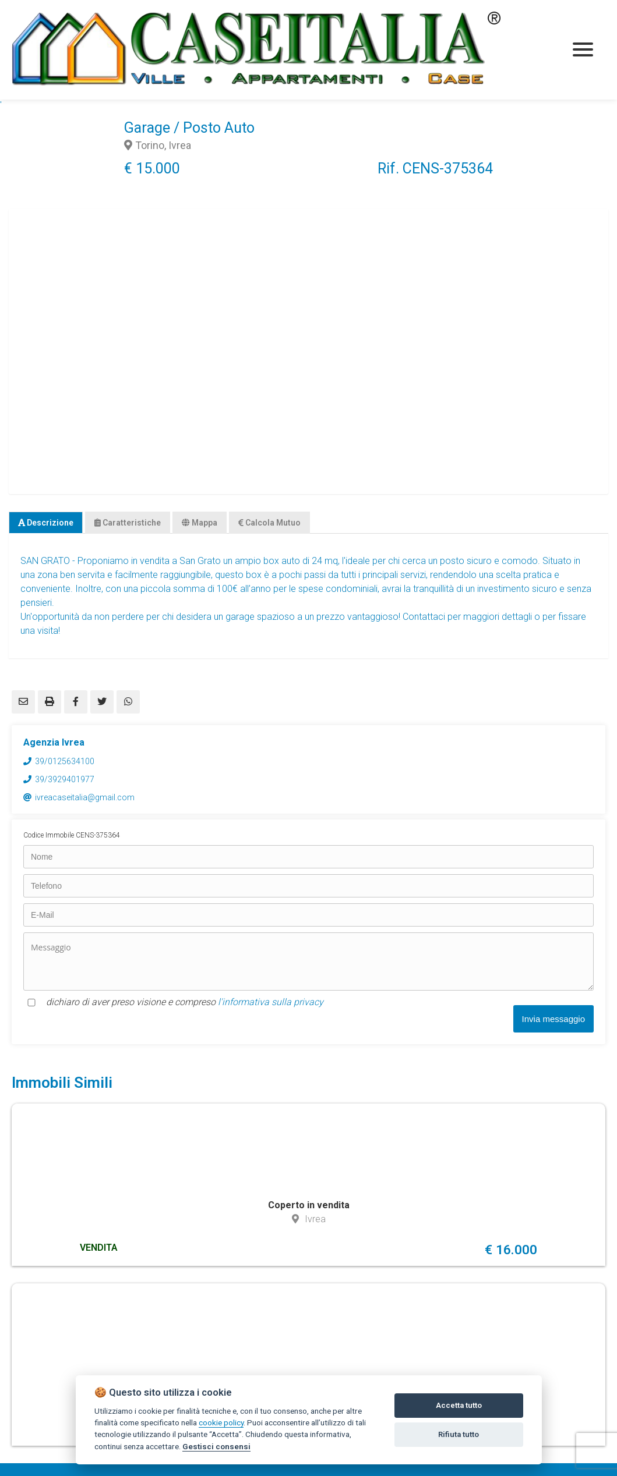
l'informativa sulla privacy (270, 1001)
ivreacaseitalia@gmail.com (85, 797)
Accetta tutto (459, 1405)
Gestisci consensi (216, 1446)
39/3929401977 (64, 779)
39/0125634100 (64, 761)
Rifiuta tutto (458, 1434)
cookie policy (221, 1422)
